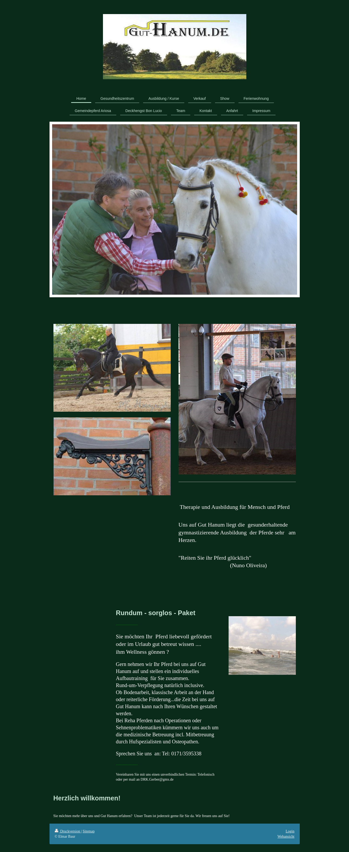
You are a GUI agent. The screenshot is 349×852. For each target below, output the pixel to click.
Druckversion (68, 831)
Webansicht (286, 836)
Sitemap (89, 831)
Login (290, 831)
